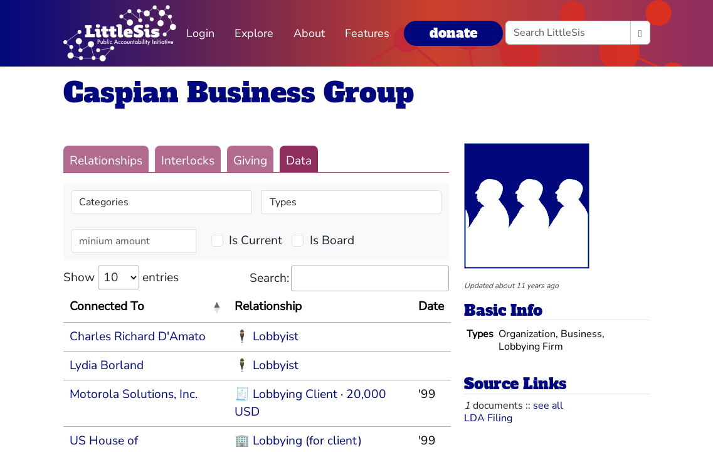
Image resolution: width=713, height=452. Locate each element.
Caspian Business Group (238, 92)
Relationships (106, 161)
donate (453, 33)
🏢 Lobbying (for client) (298, 441)
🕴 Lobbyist (266, 336)
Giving (250, 161)
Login (200, 33)
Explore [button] (254, 33)
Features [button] (367, 33)
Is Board (332, 240)
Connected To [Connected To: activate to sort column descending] (107, 306)
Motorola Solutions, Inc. (134, 394)
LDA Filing (488, 418)
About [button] (309, 33)
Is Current (255, 240)
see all (548, 405)
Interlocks (187, 161)
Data (299, 161)
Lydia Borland (107, 365)
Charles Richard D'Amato (138, 336)
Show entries (121, 277)
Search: (349, 278)
